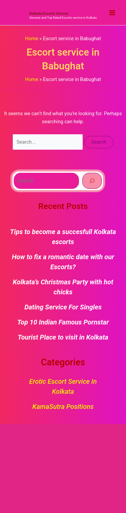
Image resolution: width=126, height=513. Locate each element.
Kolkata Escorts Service (48, 13)
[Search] (92, 181)
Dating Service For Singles (63, 307)
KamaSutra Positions (62, 406)
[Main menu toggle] (112, 13)
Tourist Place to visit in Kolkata (63, 337)
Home (31, 38)
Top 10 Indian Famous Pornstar (63, 322)
